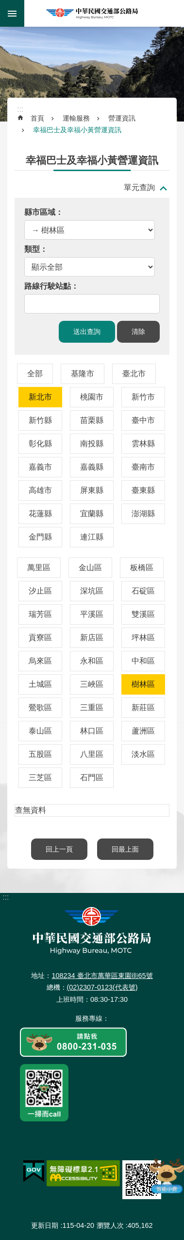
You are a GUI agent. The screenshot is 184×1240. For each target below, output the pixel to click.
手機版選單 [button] (12, 13)
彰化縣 (40, 443)
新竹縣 (40, 420)
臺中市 (143, 420)
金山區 (90, 567)
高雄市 (40, 490)
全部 (35, 373)
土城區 (40, 684)
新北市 (40, 397)
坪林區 (143, 637)
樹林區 (143, 684)
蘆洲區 (143, 731)
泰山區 (40, 731)
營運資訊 (121, 118)
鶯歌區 (40, 707)
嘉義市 (40, 467)
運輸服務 (76, 118)
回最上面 (125, 849)
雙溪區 (143, 614)
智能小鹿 (166, 1175)
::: (5, 28)
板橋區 (141, 567)
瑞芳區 (40, 614)
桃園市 (91, 397)
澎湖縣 (143, 513)
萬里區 (38, 567)
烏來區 (40, 661)
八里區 (91, 754)
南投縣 (91, 443)
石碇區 (143, 591)
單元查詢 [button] (139, 187)
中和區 (143, 661)
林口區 (91, 731)
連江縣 (91, 537)
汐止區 (40, 591)
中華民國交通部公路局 (92, 13)
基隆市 (82, 373)
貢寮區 (40, 637)
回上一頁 (59, 849)
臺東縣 (143, 490)
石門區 (91, 777)
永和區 (91, 661)
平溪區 (91, 614)
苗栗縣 (91, 420)
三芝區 (40, 777)
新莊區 (143, 707)
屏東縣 (91, 490)
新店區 (91, 637)
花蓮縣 (40, 513)
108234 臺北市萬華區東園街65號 (101, 975)
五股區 (40, 754)
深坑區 (91, 591)
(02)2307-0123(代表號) (102, 987)
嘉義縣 (91, 467)
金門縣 (40, 537)
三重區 (91, 707)
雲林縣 (143, 443)
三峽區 (91, 684)
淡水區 (143, 754)
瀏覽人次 (110, 1225)
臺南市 (143, 467)
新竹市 (143, 397)
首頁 (37, 118)
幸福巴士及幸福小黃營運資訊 (77, 130)
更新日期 (44, 1225)
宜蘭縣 (91, 513)
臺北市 (134, 373)
